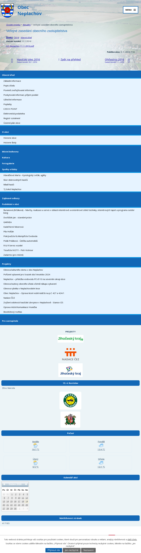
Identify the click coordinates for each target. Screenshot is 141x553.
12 (27, 498)
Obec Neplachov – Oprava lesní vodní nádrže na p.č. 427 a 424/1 (33, 293)
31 (7, 494)
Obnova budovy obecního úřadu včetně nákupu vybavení (29, 283)
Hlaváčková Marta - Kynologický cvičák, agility (24, 175)
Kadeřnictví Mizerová (13, 226)
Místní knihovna (10, 151)
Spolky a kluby (9, 169)
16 (15, 501)
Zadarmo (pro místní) (13, 254)
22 (11, 505)
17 (19, 501)
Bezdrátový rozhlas (12, 311)
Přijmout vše (54, 550)
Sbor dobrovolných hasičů (15, 179)
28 (7, 508)
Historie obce (9, 137)
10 (19, 498)
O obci (5, 132)
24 (19, 505)
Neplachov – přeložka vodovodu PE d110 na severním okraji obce (34, 279)
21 (7, 505)
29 (11, 508)
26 (27, 505)
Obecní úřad (8, 75)
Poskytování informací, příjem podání (20, 94)
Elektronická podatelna (14, 113)
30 (4, 494)
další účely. (132, 539)
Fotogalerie (8, 163)
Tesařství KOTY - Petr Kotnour (18, 250)
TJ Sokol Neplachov (12, 189)
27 (4, 508)
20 (4, 505)
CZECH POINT (10, 108)
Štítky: (9, 37)
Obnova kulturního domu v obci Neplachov (23, 269)
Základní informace (12, 80)
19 (27, 501)
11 (23, 498)
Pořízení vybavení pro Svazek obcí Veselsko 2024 (26, 274)
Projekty (6, 263)
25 (23, 505)
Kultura (6, 157)
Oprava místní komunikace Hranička (20, 307)
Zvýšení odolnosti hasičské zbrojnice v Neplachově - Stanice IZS (33, 302)
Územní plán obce (11, 123)
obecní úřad (26, 37)
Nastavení (88, 550)
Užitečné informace (12, 99)
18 (23, 501)
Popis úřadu (9, 85)
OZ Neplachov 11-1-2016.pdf (20, 46)
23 (15, 505)
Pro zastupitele (10, 320)
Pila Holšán (8, 231)
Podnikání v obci (10, 204)
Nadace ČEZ (9, 297)
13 (4, 501)
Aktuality (27, 24)
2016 (16, 37)
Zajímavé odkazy (11, 198)
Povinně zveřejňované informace (18, 90)
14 (7, 501)
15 (11, 501)
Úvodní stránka (13, 24)
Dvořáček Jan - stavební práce (17, 217)
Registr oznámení (11, 118)
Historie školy (9, 142)
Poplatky (7, 104)
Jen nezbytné (71, 550)
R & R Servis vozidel (12, 245)
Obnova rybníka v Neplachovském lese (21, 288)
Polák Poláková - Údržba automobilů (20, 240)
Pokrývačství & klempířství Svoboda (20, 236)
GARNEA (7, 222)
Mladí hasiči (8, 184)
